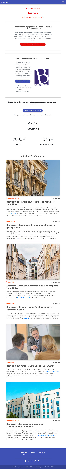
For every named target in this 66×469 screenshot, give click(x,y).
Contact (42, 453)
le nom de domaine (33, 8)
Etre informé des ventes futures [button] (33, 110)
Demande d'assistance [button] (22, 81)
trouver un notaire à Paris (52, 371)
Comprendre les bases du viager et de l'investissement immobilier (24, 425)
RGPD (33, 453)
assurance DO (21, 238)
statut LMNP (27, 318)
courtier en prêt (12, 213)
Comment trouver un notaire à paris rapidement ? (30, 366)
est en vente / (33, 17)
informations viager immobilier (45, 435)
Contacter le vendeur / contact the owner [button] (33, 44)
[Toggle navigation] (63, 2)
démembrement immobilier (24, 297)
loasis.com (33, 12)
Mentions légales (24, 453)
